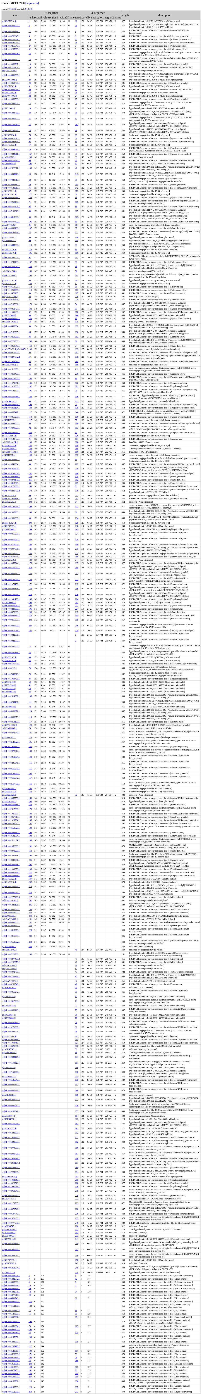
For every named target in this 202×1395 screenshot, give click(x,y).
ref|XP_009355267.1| (11, 539)
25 (29, 70)
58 (76, 138)
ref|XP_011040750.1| (11, 746)
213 (30, 615)
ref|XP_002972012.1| (11, 751)
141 (30, 473)
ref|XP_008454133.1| (11, 722)
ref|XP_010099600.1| (11, 625)
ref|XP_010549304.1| (11, 464)
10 (76, 21)
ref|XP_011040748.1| (11, 1043)
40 (29, 657)
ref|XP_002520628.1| (11, 742)
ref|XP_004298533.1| (11, 432)
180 (76, 442)
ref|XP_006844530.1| (11, 245)
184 (30, 197)
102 (30, 386)
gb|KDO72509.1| (9, 86)
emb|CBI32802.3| (9, 965)
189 (76, 556)
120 (76, 383)
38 (76, 194)
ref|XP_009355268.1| (11, 534)
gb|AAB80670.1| (9, 495)
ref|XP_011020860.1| (11, 386)
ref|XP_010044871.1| (11, 149)
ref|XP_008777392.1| (11, 221)
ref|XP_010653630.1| (11, 909)
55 (29, 352)
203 (30, 612)
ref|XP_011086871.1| (11, 498)
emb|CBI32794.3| (9, 271)
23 (29, 80)
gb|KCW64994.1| (9, 80)
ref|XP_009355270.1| (11, 1084)
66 (76, 266)
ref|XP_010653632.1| (11, 942)
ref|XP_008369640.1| (11, 346)
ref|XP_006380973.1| (11, 717)
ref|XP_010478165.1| (11, 293)
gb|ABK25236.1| (9, 560)
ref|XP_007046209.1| (11, 646)
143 (76, 174)
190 (76, 423)
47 (29, 369)
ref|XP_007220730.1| (11, 954)
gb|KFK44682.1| (9, 401)
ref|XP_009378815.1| (11, 138)
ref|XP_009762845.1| (11, 36)
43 (29, 174)
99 (76, 180)
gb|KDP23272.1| (9, 237)
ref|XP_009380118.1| (11, 1010)
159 (30, 346)
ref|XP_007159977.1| (11, 567)
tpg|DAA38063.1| (9, 1052)
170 (30, 304)
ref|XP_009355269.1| (11, 605)
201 (76, 498)
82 (29, 364)
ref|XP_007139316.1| (11, 211)
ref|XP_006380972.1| (11, 711)
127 (76, 211)
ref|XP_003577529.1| (11, 630)
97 (76, 228)
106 (30, 163)
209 (76, 615)
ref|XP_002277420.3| (11, 897)
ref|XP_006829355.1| (11, 652)
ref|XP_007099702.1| (11, 118)
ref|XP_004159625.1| (11, 828)
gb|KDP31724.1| (9, 801)
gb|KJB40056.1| (9, 163)
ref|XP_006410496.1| (11, 468)
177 (30, 194)
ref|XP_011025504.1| (11, 820)
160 (30, 271)
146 (76, 412)
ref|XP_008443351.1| (11, 860)
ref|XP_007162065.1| (11, 332)
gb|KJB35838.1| (9, 1018)
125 (76, 553)
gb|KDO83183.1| (9, 657)
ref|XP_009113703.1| (11, 378)
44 (29, 232)
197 (76, 563)
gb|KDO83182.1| (9, 660)
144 (76, 315)
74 (76, 346)
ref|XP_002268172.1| (11, 202)
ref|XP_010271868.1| (11, 486)
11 (76, 25)
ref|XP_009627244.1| (11, 42)
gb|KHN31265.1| (9, 194)
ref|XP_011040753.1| (11, 679)
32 (29, 49)
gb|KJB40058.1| (9, 706)
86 (76, 206)
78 (29, 149)
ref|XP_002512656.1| (11, 369)
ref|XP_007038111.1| (11, 855)
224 (30, 539)
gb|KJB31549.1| (9, 682)
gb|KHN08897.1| (9, 435)
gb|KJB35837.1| (9, 1005)
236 (30, 553)
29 (76, 103)
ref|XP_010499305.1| (11, 428)
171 (76, 401)
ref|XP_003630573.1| (11, 1105)
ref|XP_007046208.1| (11, 53)
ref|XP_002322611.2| (11, 168)
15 (76, 64)
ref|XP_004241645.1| (11, 823)
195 (30, 390)
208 (30, 869)
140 (30, 318)
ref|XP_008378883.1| (11, 612)
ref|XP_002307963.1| (11, 512)
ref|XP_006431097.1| (11, 25)
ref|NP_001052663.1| (11, 846)
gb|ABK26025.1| (9, 795)
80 (29, 184)
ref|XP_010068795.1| (11, 83)
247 (30, 922)
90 (29, 315)
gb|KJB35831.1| (9, 1015)
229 (76, 483)
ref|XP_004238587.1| (11, 553)
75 (29, 688)
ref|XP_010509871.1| (11, 299)
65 (29, 217)
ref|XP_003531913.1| (11, 188)
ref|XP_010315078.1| (11, 930)
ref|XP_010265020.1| (11, 49)
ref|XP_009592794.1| (11, 872)
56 (76, 271)
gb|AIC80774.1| (8, 1116)
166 (76, 473)
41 (29, 374)
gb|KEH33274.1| (9, 455)
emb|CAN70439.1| (10, 919)
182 (30, 817)
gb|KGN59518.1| (9, 882)
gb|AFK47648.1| (9, 1049)
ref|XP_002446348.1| (11, 588)
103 (30, 349)
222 (30, 875)
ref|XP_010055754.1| (11, 573)
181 (76, 439)
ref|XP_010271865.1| (11, 1039)
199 (76, 620)
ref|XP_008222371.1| (11, 141)
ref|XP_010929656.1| (11, 476)
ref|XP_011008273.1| (11, 869)
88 (29, 423)
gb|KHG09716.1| (9, 249)
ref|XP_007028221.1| (11, 1031)
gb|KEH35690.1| (9, 420)
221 (76, 579)
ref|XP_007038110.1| (11, 459)
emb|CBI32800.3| (9, 968)
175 (76, 321)
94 (29, 206)
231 (30, 900)
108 (76, 544)
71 (29, 202)
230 (76, 374)
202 (76, 464)
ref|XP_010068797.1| (11, 64)
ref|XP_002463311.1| (11, 864)
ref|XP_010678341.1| (11, 556)
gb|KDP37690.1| (9, 1076)
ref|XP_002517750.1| (11, 784)
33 (29, 124)
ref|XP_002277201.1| (11, 67)
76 (29, 135)
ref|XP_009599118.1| (11, 615)
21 (76, 59)
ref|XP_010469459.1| (11, 374)
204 (30, 529)
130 (30, 168)
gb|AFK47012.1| (9, 987)
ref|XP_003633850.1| (11, 59)
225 (76, 299)
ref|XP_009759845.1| (11, 773)
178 (76, 476)
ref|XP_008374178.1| (11, 480)
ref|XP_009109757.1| (11, 439)
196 (30, 602)
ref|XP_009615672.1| (11, 778)
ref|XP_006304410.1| (11, 174)
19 (29, 64)
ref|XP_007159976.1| (11, 1072)
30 (29, 89)
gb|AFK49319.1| (9, 1095)
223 (30, 534)
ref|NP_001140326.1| (11, 1063)
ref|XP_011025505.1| (11, 813)
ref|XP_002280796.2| (11, 490)
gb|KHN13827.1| (9, 523)
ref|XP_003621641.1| (11, 1046)
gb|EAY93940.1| (9, 602)
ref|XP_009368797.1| (11, 309)
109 (76, 202)
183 (76, 352)
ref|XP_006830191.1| (11, 905)
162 (76, 124)
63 (76, 135)
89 (76, 221)
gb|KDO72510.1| (9, 21)
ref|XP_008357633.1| (11, 804)
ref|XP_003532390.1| (11, 390)
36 (76, 197)
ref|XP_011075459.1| (11, 584)
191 (30, 609)
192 (76, 326)
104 (76, 184)
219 (30, 594)
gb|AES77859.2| (9, 225)
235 (76, 549)
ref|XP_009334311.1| (11, 154)
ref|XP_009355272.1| (11, 992)
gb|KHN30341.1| (9, 191)
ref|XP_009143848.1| (11, 232)
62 (29, 312)
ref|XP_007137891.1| (11, 304)
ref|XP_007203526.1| (11, 886)
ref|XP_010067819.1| (11, 817)
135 (30, 742)
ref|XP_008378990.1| (11, 851)
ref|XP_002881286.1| (11, 518)
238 (30, 157)
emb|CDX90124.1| (10, 442)
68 (76, 130)
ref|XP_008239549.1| (11, 984)
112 (30, 498)
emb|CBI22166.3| (9, 70)
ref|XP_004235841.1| (11, 763)
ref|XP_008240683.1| (11, 609)
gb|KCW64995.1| (9, 725)
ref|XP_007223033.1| (11, 341)
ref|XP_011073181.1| (11, 383)
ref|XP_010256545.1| (11, 46)
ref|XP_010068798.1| (11, 99)
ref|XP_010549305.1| (11, 423)
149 (30, 266)
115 (76, 257)
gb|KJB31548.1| (9, 315)
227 (30, 897)
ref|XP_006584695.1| (11, 404)
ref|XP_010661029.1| (11, 89)
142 (76, 188)
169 (30, 283)
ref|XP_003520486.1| (11, 352)
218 (76, 526)
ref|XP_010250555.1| (11, 290)
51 (76, 432)
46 (76, 168)
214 (30, 886)
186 (30, 599)
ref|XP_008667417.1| (11, 412)
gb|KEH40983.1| (9, 737)
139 (76, 408)
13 (76, 39)
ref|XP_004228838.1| (11, 31)
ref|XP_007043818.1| (11, 674)
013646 (28, 9)
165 (76, 280)
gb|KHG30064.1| (9, 1036)
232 (76, 573)
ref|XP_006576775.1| (11, 663)
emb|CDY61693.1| (10, 452)
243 (30, 486)
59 (29, 211)
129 (30, 396)
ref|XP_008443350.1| (11, 832)
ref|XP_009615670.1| (11, 768)
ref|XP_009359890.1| (11, 318)
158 (30, 378)
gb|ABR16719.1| (9, 157)
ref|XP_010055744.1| (11, 563)
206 (76, 588)
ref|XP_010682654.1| (11, 836)
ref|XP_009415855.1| (11, 620)
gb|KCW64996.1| (9, 96)
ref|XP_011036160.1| (11, 312)
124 (76, 534)
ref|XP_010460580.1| (11, 337)
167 (30, 154)
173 (76, 191)
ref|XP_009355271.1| (11, 1090)
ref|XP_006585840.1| (11, 1080)
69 (76, 459)
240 (30, 916)
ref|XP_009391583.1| (11, 922)
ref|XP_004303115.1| (11, 875)
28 (76, 75)
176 (30, 556)
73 (76, 404)
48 (29, 130)
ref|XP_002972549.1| (11, 732)
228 (30, 930)
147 (30, 879)
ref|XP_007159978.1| (11, 594)
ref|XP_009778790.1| (11, 912)
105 (76, 240)
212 (76, 584)
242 (30, 630)
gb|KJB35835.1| (9, 996)
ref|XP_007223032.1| (11, 266)
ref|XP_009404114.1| (11, 1057)
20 (29, 67)
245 (30, 544)
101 (30, 221)
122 (76, 1046)
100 (30, 442)
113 (30, 245)
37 (29, 191)
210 (76, 296)
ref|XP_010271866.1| (11, 1027)
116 (30, 717)
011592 (12, 9)
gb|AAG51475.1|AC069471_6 (15, 349)
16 (76, 42)
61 (29, 685)
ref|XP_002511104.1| (11, 840)
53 (29, 280)
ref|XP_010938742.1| (11, 925)
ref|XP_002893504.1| (11, 257)
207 (76, 602)
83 (76, 262)
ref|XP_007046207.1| (11, 103)
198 (76, 332)
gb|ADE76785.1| (9, 946)
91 (29, 439)
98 (29, 141)
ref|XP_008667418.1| (11, 396)
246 (30, 432)
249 (30, 512)
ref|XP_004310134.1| (11, 408)
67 (76, 163)
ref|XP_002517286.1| (11, 809)
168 (76, 364)
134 (30, 476)
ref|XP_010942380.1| (11, 184)
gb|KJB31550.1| (9, 685)
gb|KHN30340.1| (9, 253)
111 (30, 702)
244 (76, 560)
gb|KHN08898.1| (9, 135)
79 (76, 1022)
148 (30, 455)
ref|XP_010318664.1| (11, 757)
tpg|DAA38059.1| (9, 448)
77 (76, 1018)
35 (76, 154)
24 (29, 83)
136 (30, 383)
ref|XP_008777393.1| (11, 206)
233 (30, 502)
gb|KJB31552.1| (9, 1067)
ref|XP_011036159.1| (11, 361)
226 (30, 946)
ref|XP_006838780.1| (11, 112)
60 (76, 287)
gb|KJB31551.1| (9, 688)
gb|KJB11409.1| (9, 108)
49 (76, 965)
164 (30, 506)
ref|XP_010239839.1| (11, 473)
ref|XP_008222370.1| (11, 160)
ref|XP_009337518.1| (11, 197)
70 (76, 390)
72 (29, 706)
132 (30, 262)
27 (29, 46)
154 (30, 579)
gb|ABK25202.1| (9, 502)
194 (30, 404)
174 (30, 490)
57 (29, 145)
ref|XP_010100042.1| (11, 1111)
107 (30, 228)
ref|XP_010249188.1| (11, 262)
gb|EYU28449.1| (9, 529)
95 (29, 401)
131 (30, 452)
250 (30, 925)
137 (30, 746)
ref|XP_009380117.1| (11, 1022)
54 (76, 304)
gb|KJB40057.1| (9, 691)
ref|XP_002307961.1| (11, 549)
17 (76, 89)
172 (30, 584)
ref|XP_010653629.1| (11, 287)
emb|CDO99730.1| (10, 900)
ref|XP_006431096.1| (11, 75)
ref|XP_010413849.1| (11, 483)
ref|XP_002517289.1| (11, 1001)
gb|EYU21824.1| (9, 240)
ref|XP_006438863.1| (11, 1142)
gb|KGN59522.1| (9, 879)
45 (29, 188)
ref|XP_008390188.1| (11, 228)
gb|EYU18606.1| (9, 916)
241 (30, 919)
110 (30, 290)
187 (30, 823)
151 (30, 763)
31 (29, 118)
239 (76, 630)
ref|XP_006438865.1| (11, 1133)
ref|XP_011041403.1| (11, 599)
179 (76, 357)
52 (76, 283)
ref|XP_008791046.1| (11, 579)
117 (76, 290)
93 (76, 245)
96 (29, 160)
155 (76, 448)
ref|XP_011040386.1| (11, 1137)
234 (76, 518)
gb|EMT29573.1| (9, 791)
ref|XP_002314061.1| (11, 696)
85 (29, 138)
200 (76, 237)
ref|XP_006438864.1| (11, 326)
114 (76, 225)
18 (29, 53)
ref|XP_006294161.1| (11, 702)
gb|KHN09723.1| (9, 283)
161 (76, 386)
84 (29, 337)
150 (30, 341)
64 (76, 160)
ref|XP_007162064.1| (11, 124)
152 (30, 804)
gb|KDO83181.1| (9, 280)
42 (29, 660)
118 (30, 417)
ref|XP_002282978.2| (11, 962)
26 (76, 92)
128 (30, 448)
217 (30, 420)
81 (29, 225)
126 (76, 435)
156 (76, 417)
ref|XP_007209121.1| (11, 976)
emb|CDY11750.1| (10, 296)
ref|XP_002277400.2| (11, 959)
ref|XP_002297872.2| (11, 357)
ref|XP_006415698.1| (11, 217)
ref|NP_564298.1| (9, 275)
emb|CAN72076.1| (10, 981)
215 (30, 459)
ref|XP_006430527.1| (11, 892)
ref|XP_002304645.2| (11, 1099)
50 (76, 141)
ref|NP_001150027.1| (11, 506)
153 (30, 573)
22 (76, 83)
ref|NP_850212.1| (9, 668)
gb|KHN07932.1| (9, 145)
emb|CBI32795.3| (9, 950)
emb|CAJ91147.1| (9, 728)
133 (76, 349)
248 (30, 954)
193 (76, 428)
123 (76, 217)
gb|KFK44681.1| (9, 1119)
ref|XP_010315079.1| (11, 936)
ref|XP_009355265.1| (11, 417)
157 (76, 506)
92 (76, 145)
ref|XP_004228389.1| (11, 39)
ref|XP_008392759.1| (11, 972)
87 (76, 309)
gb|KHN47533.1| (9, 445)
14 (76, 53)
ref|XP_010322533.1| (11, 641)
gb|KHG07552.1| (9, 92)
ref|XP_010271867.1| (11, 544)
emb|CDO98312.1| (10, 364)
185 (30, 820)
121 (30, 549)
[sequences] (32, 2)
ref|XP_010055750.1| (11, 798)
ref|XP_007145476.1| (11, 130)
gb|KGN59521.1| (9, 1128)
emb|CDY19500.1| (10, 321)
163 (76, 337)
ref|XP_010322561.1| (11, 635)
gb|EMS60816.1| (9, 788)
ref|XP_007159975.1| (11, 1123)
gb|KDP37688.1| (9, 526)
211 (76, 369)
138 (30, 309)
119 (30, 249)
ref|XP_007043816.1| (11, 180)
